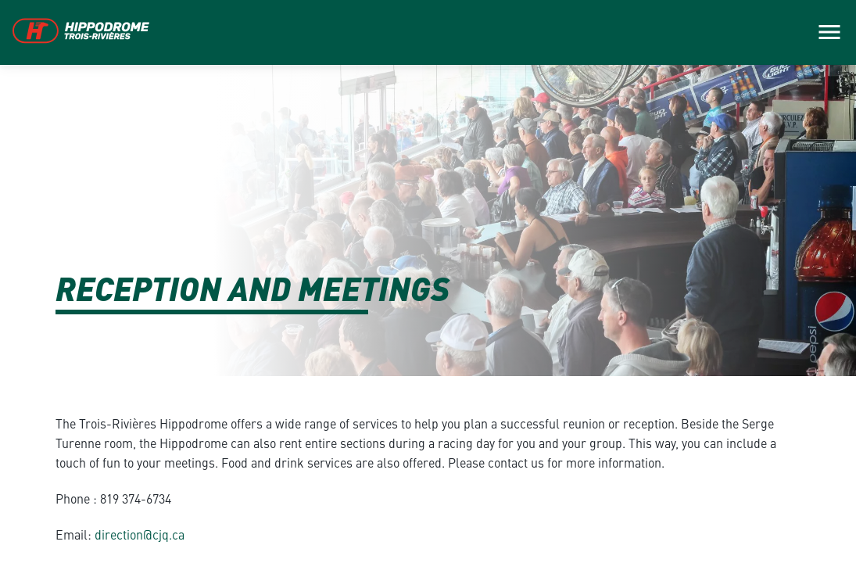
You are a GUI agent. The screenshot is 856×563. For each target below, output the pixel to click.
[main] (428, 281)
